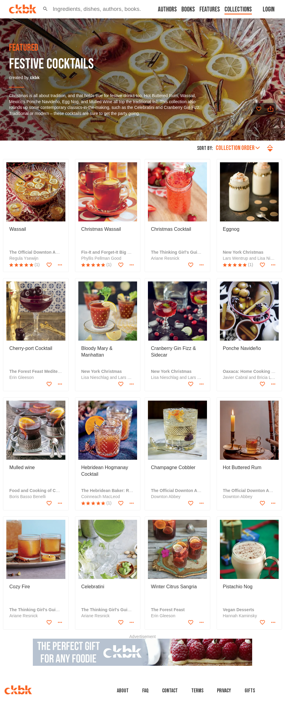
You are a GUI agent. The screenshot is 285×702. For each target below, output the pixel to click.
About (123, 691)
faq (145, 691)
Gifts (250, 691)
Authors (167, 9)
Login (268, 9)
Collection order (238, 148)
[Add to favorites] (258, 108)
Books (188, 9)
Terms (197, 691)
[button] (45, 9)
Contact (170, 691)
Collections (238, 9)
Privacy (224, 691)
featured (23, 48)
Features (209, 9)
